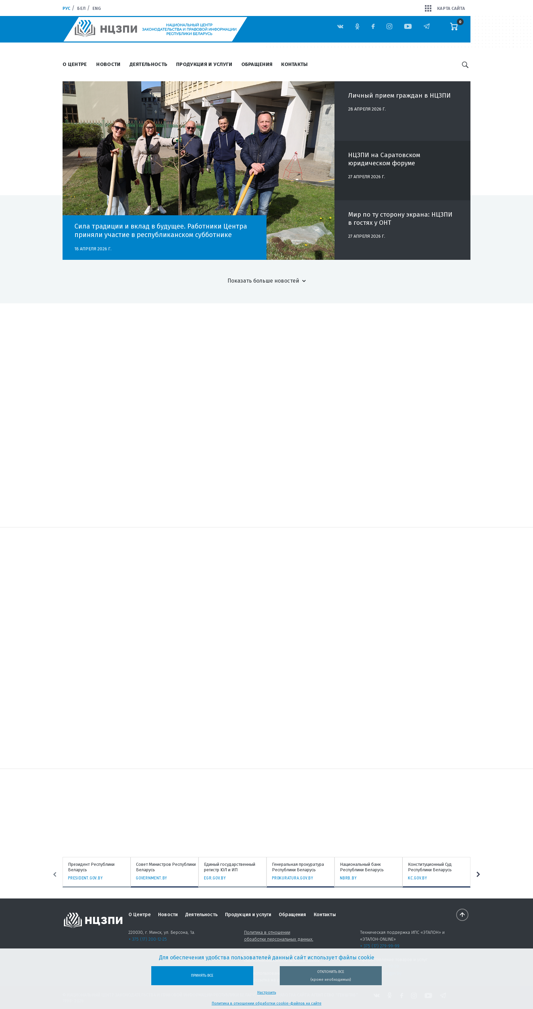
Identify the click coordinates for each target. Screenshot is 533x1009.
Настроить (266, 992)
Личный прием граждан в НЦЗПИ (399, 99)
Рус (66, 8)
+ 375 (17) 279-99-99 (379, 945)
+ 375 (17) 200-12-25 (147, 939)
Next (478, 874)
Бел (81, 8)
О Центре (75, 64)
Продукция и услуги (204, 64)
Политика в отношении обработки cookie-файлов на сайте (267, 1003)
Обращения (257, 64)
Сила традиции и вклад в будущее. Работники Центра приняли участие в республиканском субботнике (160, 230)
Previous (54, 874)
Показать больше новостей (263, 281)
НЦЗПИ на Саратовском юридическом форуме (384, 163)
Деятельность (149, 64)
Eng (96, 8)
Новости (108, 64)
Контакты (294, 64)
